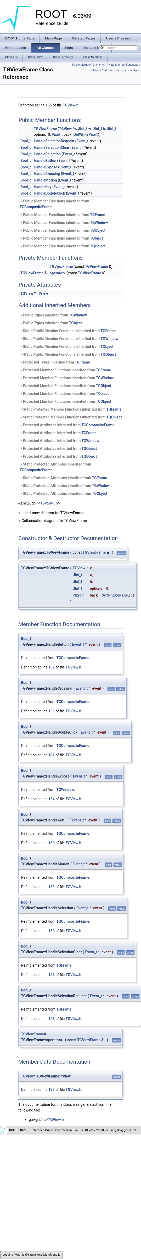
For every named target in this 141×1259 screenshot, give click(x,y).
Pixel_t (57, 134)
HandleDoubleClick (49, 193)
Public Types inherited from (53, 315)
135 (49, 105)
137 (51, 1089)
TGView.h (70, 105)
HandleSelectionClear (51, 147)
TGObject (97, 230)
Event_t (82, 141)
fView (43, 293)
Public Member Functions (88, 64)
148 (51, 975)
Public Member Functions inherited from (54, 204)
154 (51, 799)
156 (51, 711)
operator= (58, 273)
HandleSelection (47, 154)
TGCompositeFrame (36, 207)
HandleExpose (45, 167)
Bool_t (25, 141)
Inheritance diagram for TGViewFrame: (51, 513)
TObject (96, 238)
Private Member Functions (122, 64)
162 (51, 755)
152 (51, 667)
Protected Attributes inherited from (67, 425)
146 (51, 1019)
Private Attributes (103, 70)
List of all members (128, 70)
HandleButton (45, 160)
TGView (65, 129)
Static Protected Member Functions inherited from (70, 409)
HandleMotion (45, 180)
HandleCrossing (47, 174)
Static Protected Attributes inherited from (55, 467)
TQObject (97, 246)
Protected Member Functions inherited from (65, 370)
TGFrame (97, 215)
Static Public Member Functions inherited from (68, 331)
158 (51, 887)
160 (51, 843)
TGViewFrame (45, 129)
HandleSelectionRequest (54, 141)
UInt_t (82, 129)
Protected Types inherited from (55, 362)
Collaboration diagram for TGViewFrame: (53, 521)
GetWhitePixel (85, 134)
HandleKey (43, 187)
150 (51, 931)
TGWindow (99, 222)
